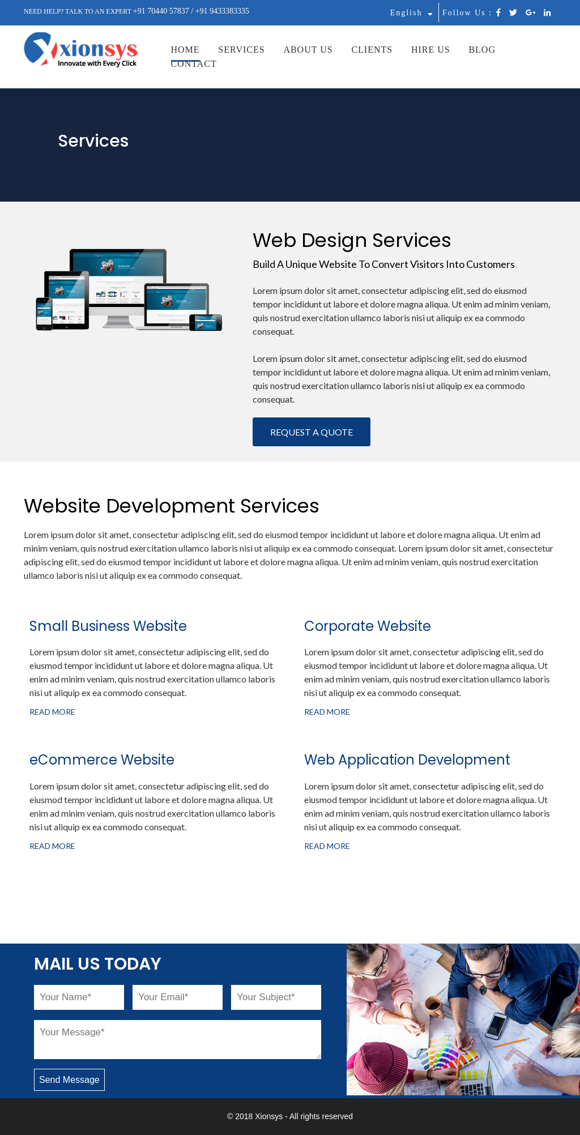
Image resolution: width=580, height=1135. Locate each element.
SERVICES (241, 49)
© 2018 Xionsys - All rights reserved (290, 1116)
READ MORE (52, 711)
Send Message (69, 1080)
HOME (185, 49)
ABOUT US (307, 49)
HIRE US (430, 49)
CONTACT (194, 64)
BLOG (482, 49)
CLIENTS (372, 49)
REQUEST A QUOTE (311, 431)
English (411, 12)
